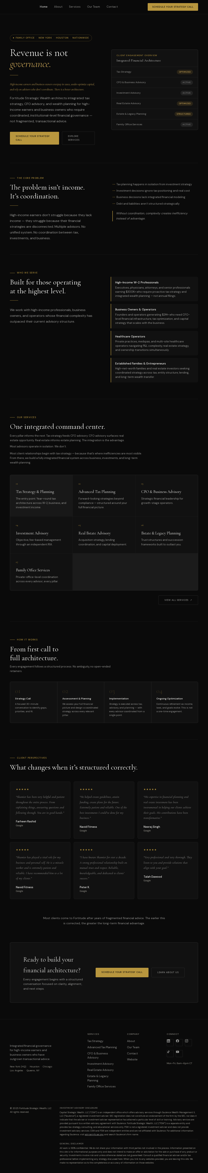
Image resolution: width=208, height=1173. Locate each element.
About (58, 6)
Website (132, 1059)
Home (44, 6)
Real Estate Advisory (100, 1070)
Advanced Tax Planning (102, 1047)
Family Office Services (101, 1086)
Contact (112, 6)
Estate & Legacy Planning (97, 1078)
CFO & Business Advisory (97, 1056)
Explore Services (74, 138)
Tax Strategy (95, 1041)
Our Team (93, 6)
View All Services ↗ (178, 600)
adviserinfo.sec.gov (94, 1134)
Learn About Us (168, 972)
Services (75, 6)
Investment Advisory (100, 1064)
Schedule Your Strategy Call (173, 6)
